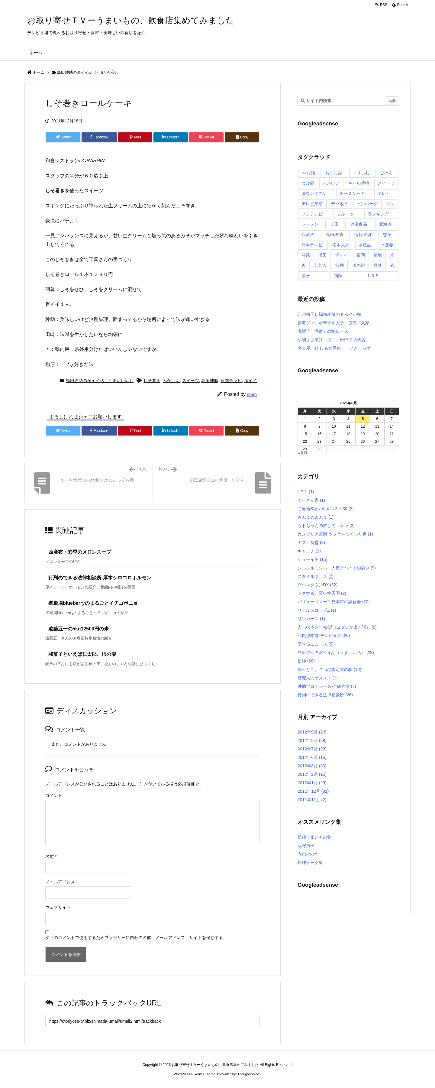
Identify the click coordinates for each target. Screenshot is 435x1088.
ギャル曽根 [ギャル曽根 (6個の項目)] (358, 183)
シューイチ (312, 559)
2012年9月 (312, 732)
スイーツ (190, 380)
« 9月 (303, 452)
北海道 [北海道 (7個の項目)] (385, 224)
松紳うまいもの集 (314, 837)
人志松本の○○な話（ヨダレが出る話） (337, 627)
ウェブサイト (58, 907)
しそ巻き (151, 380)
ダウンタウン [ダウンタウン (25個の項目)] (314, 193)
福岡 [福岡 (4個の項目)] (360, 255)
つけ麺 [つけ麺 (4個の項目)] (307, 183)
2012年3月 (312, 765)
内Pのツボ (307, 854)
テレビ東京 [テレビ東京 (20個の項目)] (312, 203)
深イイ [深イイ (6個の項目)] (341, 255)
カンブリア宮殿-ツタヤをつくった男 (335, 534)
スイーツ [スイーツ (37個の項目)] (386, 183)
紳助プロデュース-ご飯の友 (327, 686)
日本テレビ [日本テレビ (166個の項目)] (312, 244)
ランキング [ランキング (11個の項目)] (378, 214)
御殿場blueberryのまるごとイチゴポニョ (93, 603)
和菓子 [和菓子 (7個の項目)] (307, 234)
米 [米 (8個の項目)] (392, 255)
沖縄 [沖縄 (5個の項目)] (305, 255)
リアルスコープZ (317, 610)
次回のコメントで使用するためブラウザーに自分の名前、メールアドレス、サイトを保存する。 (136, 937)
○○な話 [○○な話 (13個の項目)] (308, 172)
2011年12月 (313, 791)
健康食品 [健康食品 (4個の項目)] (358, 224)
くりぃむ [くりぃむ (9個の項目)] (361, 172)
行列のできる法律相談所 (325, 694)
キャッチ (309, 551)
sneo (252, 394)
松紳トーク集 (310, 862)
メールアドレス (61, 881)
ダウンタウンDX (317, 584)
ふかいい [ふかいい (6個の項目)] (331, 183)
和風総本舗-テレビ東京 (324, 635)
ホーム (38, 72)
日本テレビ (231, 380)
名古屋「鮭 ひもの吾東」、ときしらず (334, 348)
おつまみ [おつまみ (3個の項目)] (333, 172)
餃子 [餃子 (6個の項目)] (305, 275)
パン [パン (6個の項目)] (390, 203)
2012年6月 (312, 757)
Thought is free (248, 1074)
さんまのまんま (316, 517)
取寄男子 (306, 845)
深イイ (250, 380)
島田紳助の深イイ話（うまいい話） (88, 72)
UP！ (306, 491)
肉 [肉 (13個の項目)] (303, 265)
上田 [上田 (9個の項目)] (334, 224)
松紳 (306, 661)
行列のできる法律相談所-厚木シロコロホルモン (99, 577)
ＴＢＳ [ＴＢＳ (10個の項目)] (372, 275)
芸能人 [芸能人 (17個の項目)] (320, 265)
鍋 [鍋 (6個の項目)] (392, 265)
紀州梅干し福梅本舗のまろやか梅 (329, 314)
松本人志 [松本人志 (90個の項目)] (340, 244)
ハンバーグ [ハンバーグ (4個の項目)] (367, 203)
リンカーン (311, 618)
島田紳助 (209, 380)
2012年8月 (312, 740)
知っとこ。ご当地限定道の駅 (329, 669)
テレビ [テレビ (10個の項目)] (384, 193)
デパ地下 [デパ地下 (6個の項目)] (339, 203)
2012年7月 (312, 748)
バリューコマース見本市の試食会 (334, 601)
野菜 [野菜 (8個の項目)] (377, 265)
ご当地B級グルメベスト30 (326, 508)
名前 (50, 856)
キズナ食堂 (311, 542)
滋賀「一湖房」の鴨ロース (323, 331)
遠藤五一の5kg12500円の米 (78, 628)
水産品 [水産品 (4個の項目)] (365, 244)
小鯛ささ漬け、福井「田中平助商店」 (333, 339)
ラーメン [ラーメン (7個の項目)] (309, 224)
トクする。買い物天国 (322, 593)
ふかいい (171, 380)
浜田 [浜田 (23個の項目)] (322, 255)
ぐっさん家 (311, 500)
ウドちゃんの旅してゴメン (326, 525)
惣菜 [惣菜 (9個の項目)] (387, 234)
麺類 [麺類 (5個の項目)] (338, 275)
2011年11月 (312, 799)
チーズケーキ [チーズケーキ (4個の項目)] (352, 193)
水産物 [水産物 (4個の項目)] (387, 244)
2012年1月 (312, 782)
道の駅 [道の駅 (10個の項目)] (358, 265)
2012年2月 (312, 774)
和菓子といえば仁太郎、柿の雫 (82, 654)
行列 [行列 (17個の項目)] (339, 265)
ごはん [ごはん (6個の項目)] (386, 172)
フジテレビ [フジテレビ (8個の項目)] (312, 214)
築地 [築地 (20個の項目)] (377, 255)
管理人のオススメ (318, 677)
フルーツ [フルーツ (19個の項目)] (345, 214)
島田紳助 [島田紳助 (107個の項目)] (334, 234)
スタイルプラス (316, 576)
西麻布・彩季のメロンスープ (79, 552)
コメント (53, 795)
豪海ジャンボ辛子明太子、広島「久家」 (336, 322)
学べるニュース (316, 644)
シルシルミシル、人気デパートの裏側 (337, 567)
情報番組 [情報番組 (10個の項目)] (362, 234)
